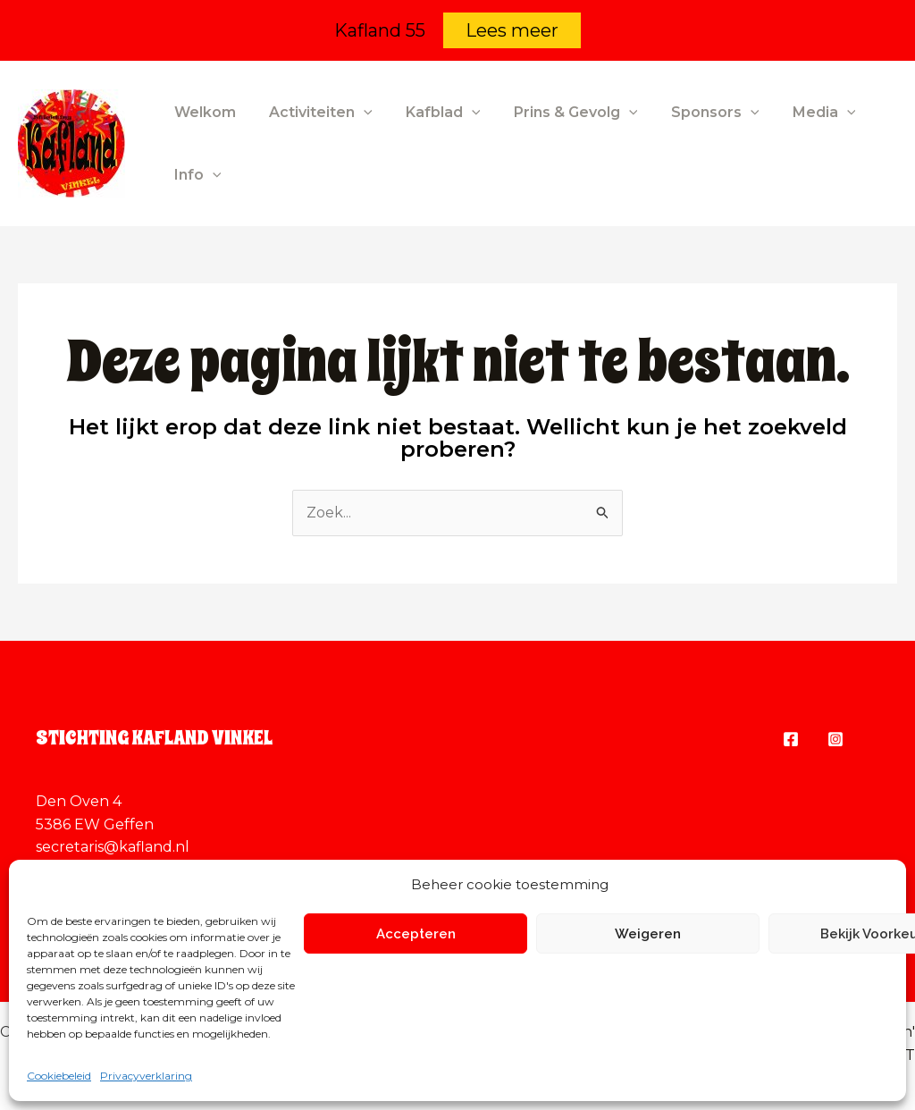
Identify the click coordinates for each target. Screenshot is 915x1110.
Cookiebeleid (59, 1075)
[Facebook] (791, 739)
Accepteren (416, 934)
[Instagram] (835, 739)
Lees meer (512, 30)
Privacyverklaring (146, 1075)
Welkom (202, 112)
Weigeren (648, 934)
